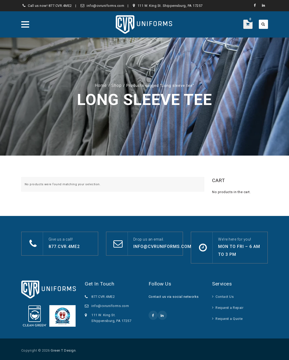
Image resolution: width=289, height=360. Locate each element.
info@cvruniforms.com (105, 6)
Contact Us (225, 297)
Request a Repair (229, 308)
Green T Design (63, 350)
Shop (116, 85)
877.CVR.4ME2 (60, 6)
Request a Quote (229, 319)
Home (101, 85)
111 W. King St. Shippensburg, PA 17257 (170, 6)
